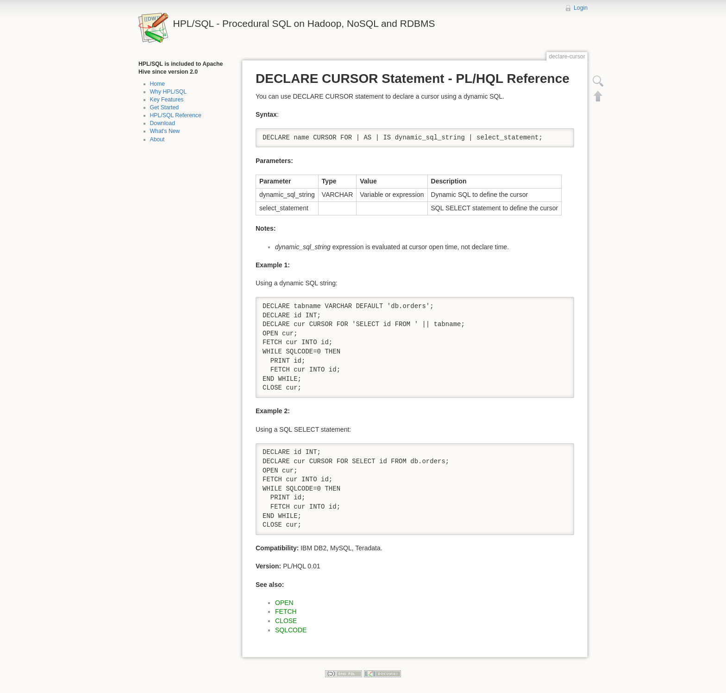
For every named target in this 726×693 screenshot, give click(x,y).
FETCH (286, 611)
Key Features (167, 99)
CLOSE (286, 620)
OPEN (284, 602)
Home (157, 84)
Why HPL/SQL (168, 91)
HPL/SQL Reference (175, 115)
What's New (165, 131)
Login (581, 8)
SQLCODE (291, 630)
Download (162, 123)
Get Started (164, 107)
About (157, 139)
